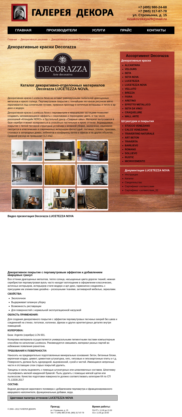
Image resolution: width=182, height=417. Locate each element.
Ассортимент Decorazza (147, 56)
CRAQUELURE (133, 112)
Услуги (98, 30)
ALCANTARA (132, 65)
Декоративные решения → (36, 39)
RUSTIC (129, 157)
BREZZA (130, 92)
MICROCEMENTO (135, 161)
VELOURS (130, 69)
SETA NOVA (131, 77)
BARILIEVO (131, 145)
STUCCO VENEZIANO (137, 126)
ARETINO (130, 100)
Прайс (126, 30)
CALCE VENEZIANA (136, 129)
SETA (128, 73)
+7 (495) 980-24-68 (152, 7)
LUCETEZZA (132, 81)
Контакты (156, 30)
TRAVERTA (131, 141)
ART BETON (132, 137)
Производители (62, 30)
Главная (23, 30)
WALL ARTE (132, 116)
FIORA (128, 96)
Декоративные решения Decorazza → (72, 39)
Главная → (14, 39)
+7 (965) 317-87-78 (152, 11)
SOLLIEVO (131, 153)
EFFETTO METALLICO (137, 104)
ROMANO (130, 149)
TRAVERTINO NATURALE (139, 133)
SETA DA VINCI (133, 108)
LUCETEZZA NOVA (136, 85)
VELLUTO (130, 89)
